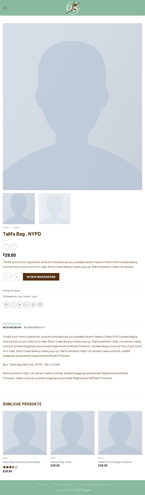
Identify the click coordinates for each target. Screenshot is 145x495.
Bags (16, 227)
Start (6, 227)
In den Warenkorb (41, 276)
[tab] (12, 327)
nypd (34, 296)
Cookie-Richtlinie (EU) (63, 484)
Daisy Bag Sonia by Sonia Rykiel (21, 461)
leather (27, 296)
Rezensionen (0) (34, 327)
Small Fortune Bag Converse (115, 461)
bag (20, 296)
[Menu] (5, 7)
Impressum (41, 484)
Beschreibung (12, 327)
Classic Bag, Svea (61, 461)
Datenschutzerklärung (95, 484)
